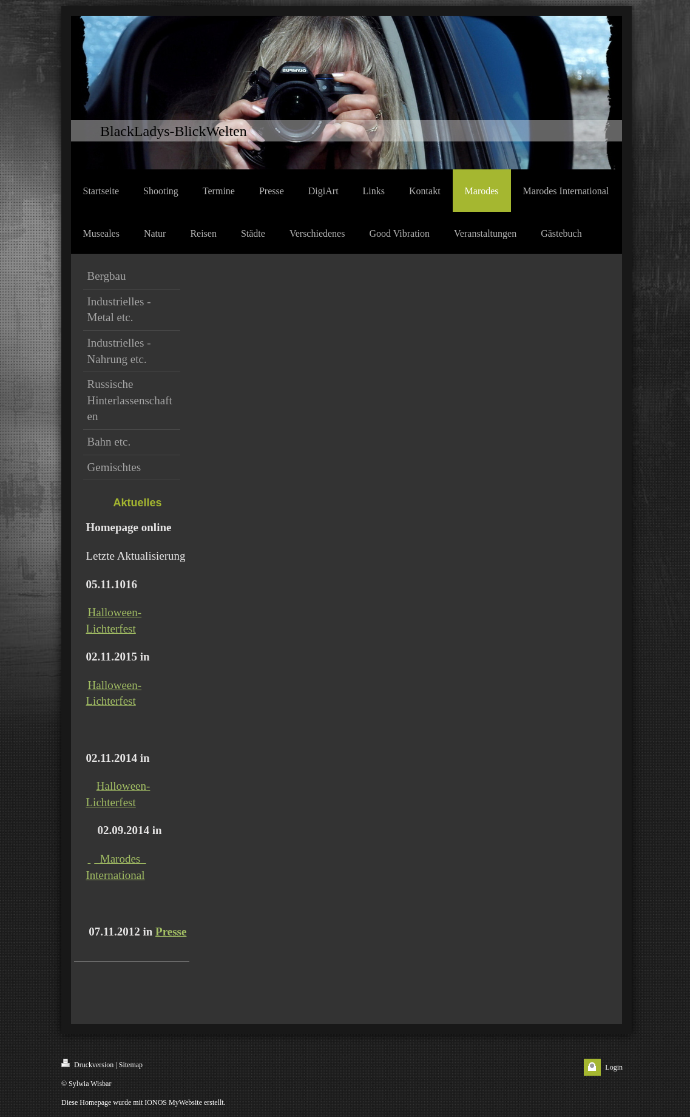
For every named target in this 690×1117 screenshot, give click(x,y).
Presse (170, 931)
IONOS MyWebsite (173, 1102)
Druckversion (87, 1064)
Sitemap (131, 1065)
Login (614, 1067)
